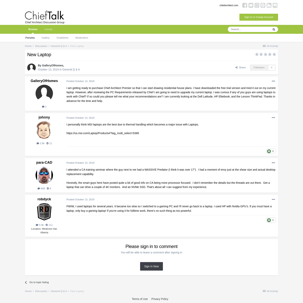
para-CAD (44, 162)
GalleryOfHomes (52, 65)
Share (240, 67)
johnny (44, 117)
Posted (80, 81)
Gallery (46, 37)
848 (41, 188)
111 (49, 224)
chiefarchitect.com (229, 5)
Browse (32, 31)
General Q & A (71, 69)
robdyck (44, 199)
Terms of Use (140, 298)
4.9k (40, 224)
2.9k (40, 143)
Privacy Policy (159, 298)
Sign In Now (151, 266)
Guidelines (62, 37)
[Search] (249, 29)
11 (49, 143)
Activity (48, 29)
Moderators (81, 37)
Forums (30, 37)
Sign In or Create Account (258, 17)
